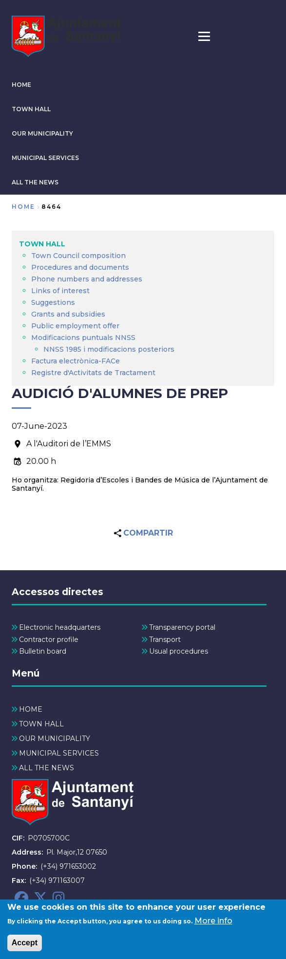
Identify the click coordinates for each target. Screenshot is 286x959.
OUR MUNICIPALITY (42, 133)
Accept (25, 946)
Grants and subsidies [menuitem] (68, 314)
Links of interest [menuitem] (60, 290)
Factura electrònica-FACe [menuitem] (75, 361)
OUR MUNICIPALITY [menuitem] (54, 738)
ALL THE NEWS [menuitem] (46, 767)
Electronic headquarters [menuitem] (59, 627)
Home (23, 206)
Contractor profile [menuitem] (48, 639)
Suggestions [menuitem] (53, 302)
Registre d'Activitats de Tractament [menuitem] (93, 372)
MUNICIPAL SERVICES (45, 157)
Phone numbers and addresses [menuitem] (86, 279)
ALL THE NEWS (35, 182)
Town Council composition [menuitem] (78, 255)
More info (213, 924)
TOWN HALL (31, 109)
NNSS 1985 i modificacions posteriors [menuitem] (109, 349)
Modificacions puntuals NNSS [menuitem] (83, 337)
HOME (21, 84)
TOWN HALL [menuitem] (42, 244)
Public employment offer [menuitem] (75, 325)
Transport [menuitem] (165, 639)
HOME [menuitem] (30, 709)
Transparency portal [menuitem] (182, 627)
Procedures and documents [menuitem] (80, 267)
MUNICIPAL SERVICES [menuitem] (59, 753)
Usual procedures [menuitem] (178, 651)
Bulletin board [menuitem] (42, 651)
